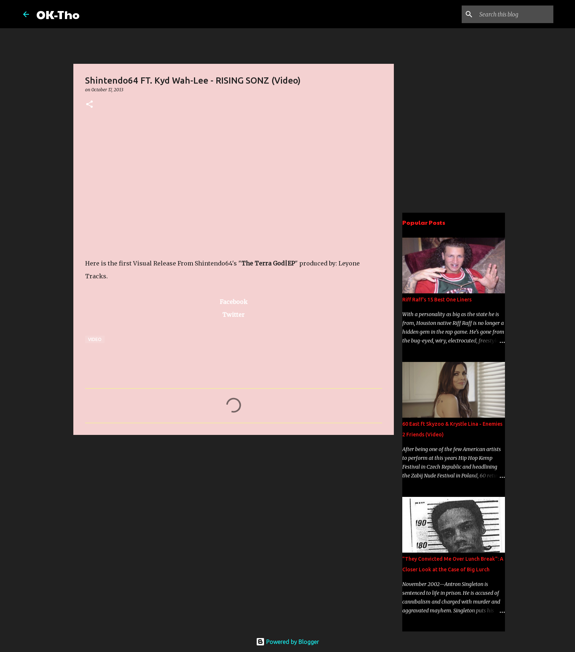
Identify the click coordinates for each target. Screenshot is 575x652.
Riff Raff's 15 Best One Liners (437, 300)
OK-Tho (58, 14)
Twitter (233, 314)
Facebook (234, 301)
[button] (89, 105)
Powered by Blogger (287, 641)
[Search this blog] (514, 14)
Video (95, 339)
